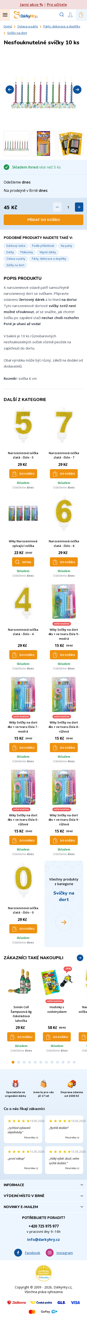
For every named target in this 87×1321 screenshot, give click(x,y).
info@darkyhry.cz (43, 1239)
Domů (8, 26)
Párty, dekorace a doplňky (61, 26)
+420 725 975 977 (44, 1226)
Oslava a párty (27, 26)
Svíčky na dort (17, 33)
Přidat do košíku (43, 220)
